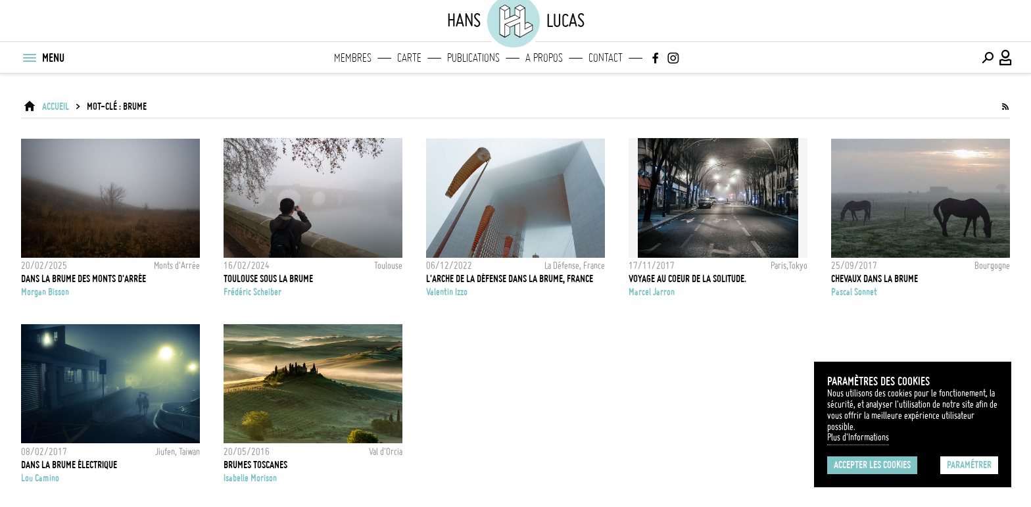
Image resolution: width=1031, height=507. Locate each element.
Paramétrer (969, 465)
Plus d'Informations (858, 437)
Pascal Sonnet (854, 292)
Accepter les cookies (872, 465)
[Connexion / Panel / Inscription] (1006, 58)
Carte (409, 57)
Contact (605, 57)
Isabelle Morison (250, 478)
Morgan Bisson (45, 292)
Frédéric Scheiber (252, 292)
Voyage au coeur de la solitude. (687, 279)
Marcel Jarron (652, 292)
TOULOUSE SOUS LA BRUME (268, 279)
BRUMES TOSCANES (255, 465)
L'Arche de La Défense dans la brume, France (509, 279)
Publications (473, 57)
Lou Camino (40, 478)
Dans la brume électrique (69, 465)
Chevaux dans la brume (874, 279)
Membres (353, 57)
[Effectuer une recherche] (987, 58)
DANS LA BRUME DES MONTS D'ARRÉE (83, 279)
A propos (544, 57)
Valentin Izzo (447, 292)
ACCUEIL (55, 106)
